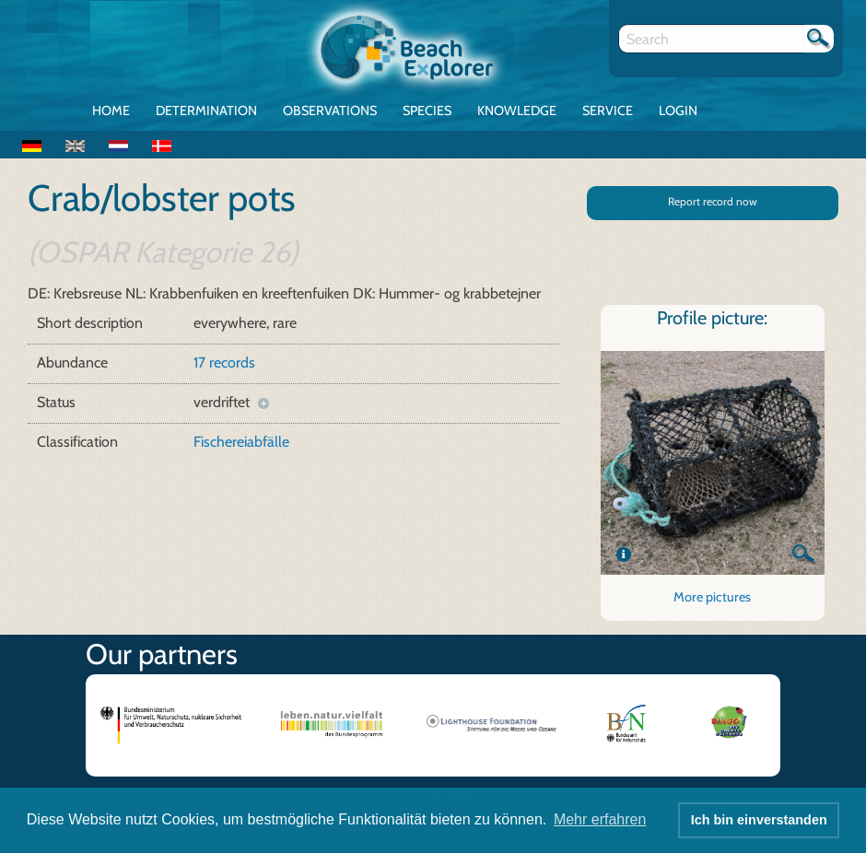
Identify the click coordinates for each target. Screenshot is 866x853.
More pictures (712, 597)
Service (607, 110)
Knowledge (516, 110)
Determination (206, 110)
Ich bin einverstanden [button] (759, 819)
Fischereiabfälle (241, 441)
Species (427, 110)
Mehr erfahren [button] (600, 819)
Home (111, 110)
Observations (330, 110)
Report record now (712, 201)
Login (678, 110)
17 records (224, 362)
